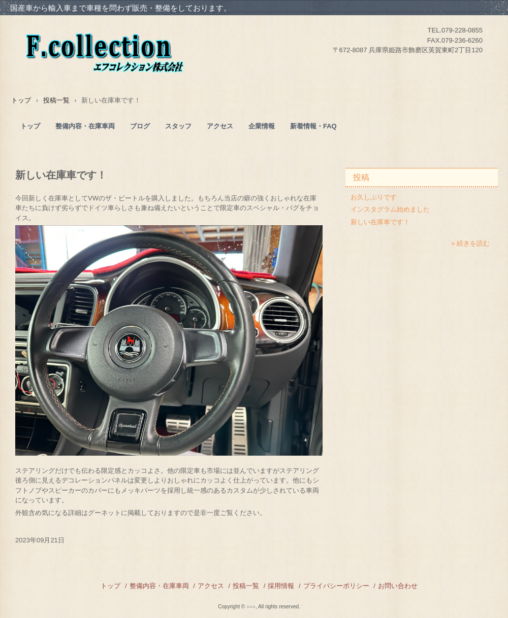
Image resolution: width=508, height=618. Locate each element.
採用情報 (281, 586)
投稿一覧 (246, 586)
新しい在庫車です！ (380, 222)
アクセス (220, 126)
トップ (30, 126)
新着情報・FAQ (313, 126)
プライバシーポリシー (336, 586)
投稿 (361, 177)
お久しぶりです (374, 197)
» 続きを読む (470, 243)
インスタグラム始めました (390, 209)
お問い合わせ (398, 586)
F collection (129, 48)
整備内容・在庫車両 (85, 126)
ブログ (140, 126)
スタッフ (178, 126)
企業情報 (261, 126)
